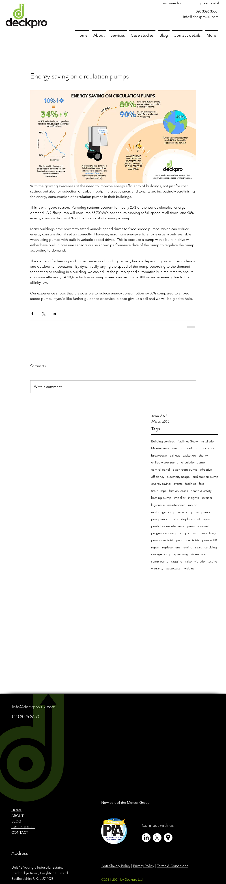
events (178, 484)
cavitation (189, 455)
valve (188, 561)
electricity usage (178, 477)
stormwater (199, 554)
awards (177, 448)
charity (203, 455)
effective (206, 469)
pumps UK (209, 540)
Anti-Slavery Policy (115, 866)
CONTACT (19, 832)
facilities (190, 484)
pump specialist (162, 540)
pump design (207, 533)
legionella (158, 505)
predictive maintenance (167, 526)
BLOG (16, 821)
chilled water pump (165, 462)
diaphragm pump (184, 469)
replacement (171, 547)
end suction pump (205, 477)
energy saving (161, 484)
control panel (160, 469)
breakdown (159, 455)
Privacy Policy (143, 866)
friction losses (178, 491)
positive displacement (185, 519)
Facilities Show (187, 441)
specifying (181, 554)
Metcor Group (138, 802)
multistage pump (163, 512)
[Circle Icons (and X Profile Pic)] (168, 837)
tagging (176, 561)
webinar (190, 568)
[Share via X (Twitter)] (43, 313)
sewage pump (161, 554)
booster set (208, 448)
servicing (210, 547)
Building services (163, 441)
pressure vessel (198, 526)
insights (193, 498)
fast (201, 484)
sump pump (159, 561)
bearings (191, 448)
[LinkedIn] (146, 837)
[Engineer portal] (206, 3)
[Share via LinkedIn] (54, 313)
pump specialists (188, 540)
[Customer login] (173, 3)
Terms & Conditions (172, 866)
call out (175, 455)
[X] (157, 837)
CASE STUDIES (23, 827)
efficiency (157, 477)
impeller (179, 498)
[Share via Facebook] (32, 313)
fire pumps (158, 491)
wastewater (174, 568)
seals (198, 547)
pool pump (159, 519)
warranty (157, 568)
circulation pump (193, 462)
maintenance (176, 505)
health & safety (201, 491)
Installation (207, 441)
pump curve (187, 533)
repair (155, 547)
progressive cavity (163, 533)
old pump (203, 512)
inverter (207, 498)
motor (192, 505)
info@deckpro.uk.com (201, 17)
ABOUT (17, 816)
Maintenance (160, 448)
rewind (187, 547)
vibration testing (205, 561)
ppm (206, 519)
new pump (185, 512)
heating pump (161, 498)
